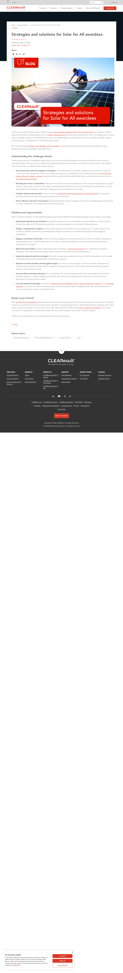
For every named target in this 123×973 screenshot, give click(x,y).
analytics (97, 284)
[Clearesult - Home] (61, 362)
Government (29, 379)
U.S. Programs (84, 375)
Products (43, 9)
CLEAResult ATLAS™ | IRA (50, 387)
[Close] (72, 952)
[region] (38, 960)
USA (8, 2)
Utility (27, 375)
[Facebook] (70, 396)
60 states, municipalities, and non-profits (43, 146)
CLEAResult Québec (66, 402)
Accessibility (85, 406)
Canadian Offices (104, 379)
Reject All (62, 961)
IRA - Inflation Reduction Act (44, 337)
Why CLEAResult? (93, 9)
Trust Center (61, 409)
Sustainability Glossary (69, 379)
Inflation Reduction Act (21, 337)
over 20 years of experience (26, 302)
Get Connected (61, 416)
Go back (14, 28)
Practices (53, 9)
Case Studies (66, 382)
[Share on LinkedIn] (17, 54)
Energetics (88, 402)
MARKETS (28, 372)
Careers (79, 8)
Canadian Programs (104, 375)
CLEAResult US (37, 402)
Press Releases (66, 375)
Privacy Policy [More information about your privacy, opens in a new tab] (16, 965)
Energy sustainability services (14, 383)
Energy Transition (13, 379)
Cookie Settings (62, 965)
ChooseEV (37, 406)
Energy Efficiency (13, 375)
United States (85, 372)
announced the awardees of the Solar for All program (73, 132)
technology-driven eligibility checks (64, 284)
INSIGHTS (65, 372)
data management (86, 284)
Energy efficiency (65, 337)
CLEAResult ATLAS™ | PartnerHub (50, 382)
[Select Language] (111, 2)
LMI (78, 337)
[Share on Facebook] (20, 54)
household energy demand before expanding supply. (78, 194)
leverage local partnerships (26, 179)
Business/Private (30, 382)
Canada (14, 2)
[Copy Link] (24, 54)
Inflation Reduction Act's (57, 135)
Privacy (76, 406)
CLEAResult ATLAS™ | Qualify (50, 376)
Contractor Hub (66, 406)
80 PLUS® (78, 402)
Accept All (62, 956)
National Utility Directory (51, 406)
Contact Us (110, 8)
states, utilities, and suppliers (90, 308)
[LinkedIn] (53, 396)
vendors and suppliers (75, 249)
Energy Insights (66, 9)
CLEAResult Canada (50, 402)
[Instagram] (65, 396)
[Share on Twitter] (13, 54)
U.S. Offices (84, 379)
